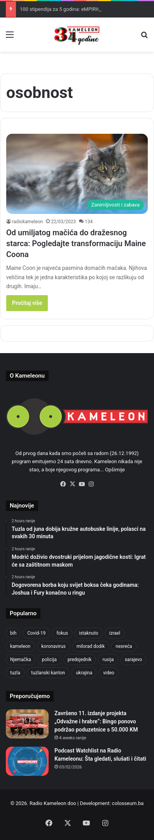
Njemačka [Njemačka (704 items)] (20, 659)
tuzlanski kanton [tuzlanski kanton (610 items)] (48, 673)
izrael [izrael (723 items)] (115, 633)
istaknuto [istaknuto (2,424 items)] (88, 633)
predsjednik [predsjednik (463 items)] (80, 659)
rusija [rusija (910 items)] (108, 659)
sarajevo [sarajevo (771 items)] (133, 659)
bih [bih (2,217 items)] (13, 633)
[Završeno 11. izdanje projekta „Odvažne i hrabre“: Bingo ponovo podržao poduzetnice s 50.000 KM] (27, 723)
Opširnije (115, 469)
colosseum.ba (128, 803)
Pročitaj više (27, 303)
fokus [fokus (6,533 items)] (62, 633)
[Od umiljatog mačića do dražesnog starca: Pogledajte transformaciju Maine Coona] (77, 174)
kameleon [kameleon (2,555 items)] (20, 646)
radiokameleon (27, 221)
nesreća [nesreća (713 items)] (124, 646)
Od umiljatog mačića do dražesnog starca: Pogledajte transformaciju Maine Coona (76, 243)
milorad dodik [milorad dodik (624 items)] (91, 646)
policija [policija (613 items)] (49, 659)
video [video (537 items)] (108, 673)
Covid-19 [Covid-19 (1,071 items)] (36, 633)
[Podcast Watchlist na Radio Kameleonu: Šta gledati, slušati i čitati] (27, 761)
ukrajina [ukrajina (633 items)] (84, 673)
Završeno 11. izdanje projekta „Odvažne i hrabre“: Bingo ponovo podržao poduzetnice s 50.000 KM (96, 721)
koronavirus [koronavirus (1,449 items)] (53, 646)
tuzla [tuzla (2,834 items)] (15, 673)
